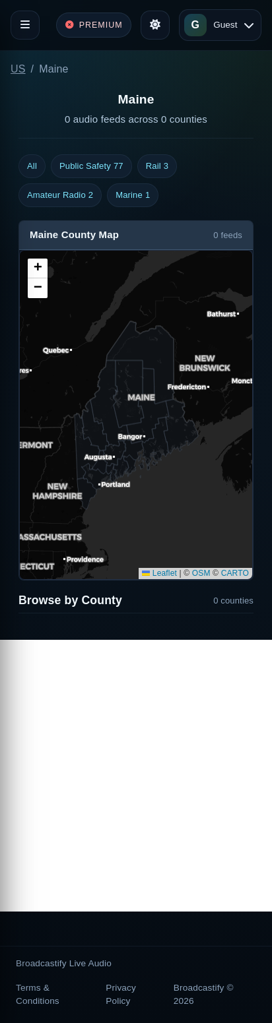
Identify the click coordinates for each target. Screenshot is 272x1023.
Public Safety (91, 166)
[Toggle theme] (155, 25)
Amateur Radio (60, 195)
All (32, 166)
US (18, 69)
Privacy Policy (121, 994)
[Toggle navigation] (25, 25)
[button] (38, 268)
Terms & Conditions (37, 994)
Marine (133, 195)
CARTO (235, 573)
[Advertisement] (136, 776)
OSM (201, 573)
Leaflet (159, 573)
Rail (157, 166)
